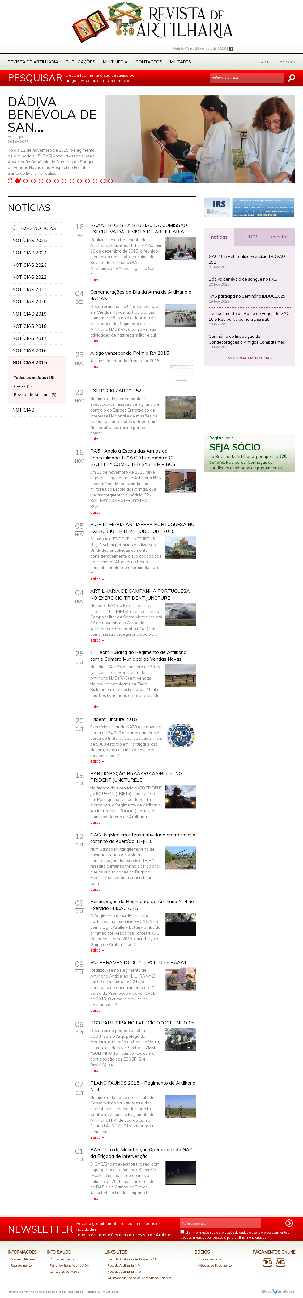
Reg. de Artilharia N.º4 (124, 1265)
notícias (219, 237)
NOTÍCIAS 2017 (29, 338)
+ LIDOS (250, 237)
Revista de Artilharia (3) (35, 394)
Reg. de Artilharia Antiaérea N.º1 (132, 1259)
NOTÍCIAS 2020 (29, 301)
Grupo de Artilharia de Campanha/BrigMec (140, 1278)
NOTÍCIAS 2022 (29, 277)
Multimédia (115, 62)
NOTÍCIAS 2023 (29, 265)
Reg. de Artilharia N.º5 (124, 1272)
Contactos (148, 62)
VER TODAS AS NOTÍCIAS (249, 358)
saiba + (97, 279)
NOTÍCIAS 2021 (29, 289)
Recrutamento (21, 1265)
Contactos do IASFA (64, 1272)
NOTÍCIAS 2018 (29, 326)
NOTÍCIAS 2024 (29, 253)
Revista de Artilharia (33, 62)
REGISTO (287, 62)
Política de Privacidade (102, 1292)
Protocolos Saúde (62, 1259)
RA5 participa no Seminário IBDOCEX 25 (247, 296)
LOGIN (264, 62)
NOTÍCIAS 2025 (29, 240)
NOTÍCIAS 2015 (29, 363)
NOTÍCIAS (23, 410)
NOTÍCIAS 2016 (29, 351)
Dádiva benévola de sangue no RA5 (243, 279)
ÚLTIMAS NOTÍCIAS (34, 228)
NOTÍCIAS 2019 (29, 314)
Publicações (80, 62)
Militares (180, 62)
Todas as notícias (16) (34, 377)
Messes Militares (23, 1259)
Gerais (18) (24, 386)
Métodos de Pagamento (215, 1265)
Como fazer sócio (210, 1259)
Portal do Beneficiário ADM (70, 1265)
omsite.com (283, 1291)
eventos (280, 237)
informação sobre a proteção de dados (220, 1232)
